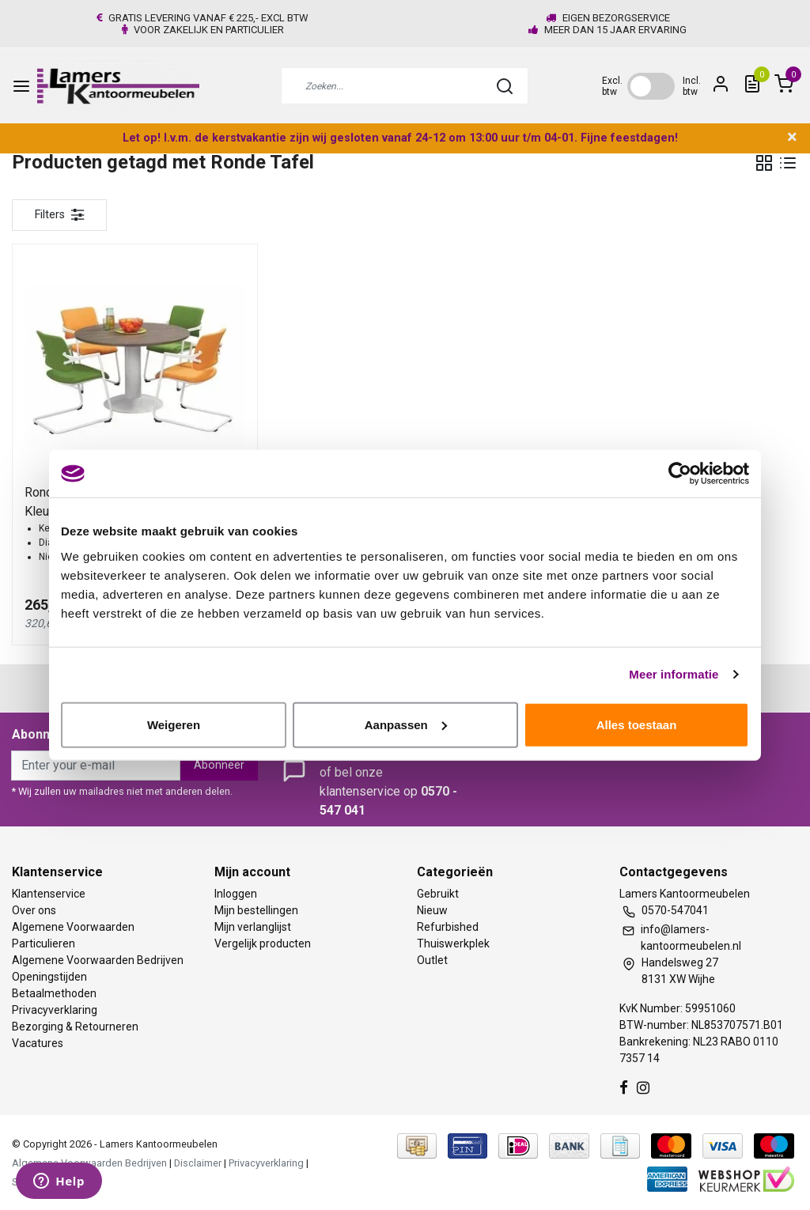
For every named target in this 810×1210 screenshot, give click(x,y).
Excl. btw (612, 86)
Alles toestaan (636, 724)
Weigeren (173, 724)
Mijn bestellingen (256, 910)
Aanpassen (406, 724)
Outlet (432, 960)
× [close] (792, 136)
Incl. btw (692, 86)
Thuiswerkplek (453, 943)
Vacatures (37, 1043)
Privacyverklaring (54, 1010)
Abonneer (219, 765)
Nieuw (432, 910)
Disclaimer (197, 1163)
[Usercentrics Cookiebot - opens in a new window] (680, 474)
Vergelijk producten (262, 943)
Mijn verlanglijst (252, 927)
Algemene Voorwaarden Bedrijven (98, 960)
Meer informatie (673, 674)
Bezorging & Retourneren (75, 1026)
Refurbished (448, 927)
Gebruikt (438, 893)
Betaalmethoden (54, 993)
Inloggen (235, 893)
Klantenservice (48, 893)
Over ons (34, 910)
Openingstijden (49, 976)
